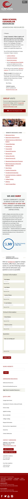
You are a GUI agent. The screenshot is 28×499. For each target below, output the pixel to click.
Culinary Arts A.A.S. (10, 156)
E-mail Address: (8, 303)
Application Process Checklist (16, 62)
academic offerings (11, 55)
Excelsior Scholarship (11, 170)
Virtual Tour (5, 429)
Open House (9, 168)
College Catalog (10, 179)
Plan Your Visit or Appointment (9, 426)
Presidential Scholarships (12, 172)
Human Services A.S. (10, 158)
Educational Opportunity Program (14, 161)
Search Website (8, 366)
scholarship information (12, 58)
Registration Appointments (12, 137)
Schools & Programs (11, 151)
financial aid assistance (12, 60)
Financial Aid (9, 149)
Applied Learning (7, 411)
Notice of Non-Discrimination (6, 479)
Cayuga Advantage (10, 144)
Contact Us (11, 262)
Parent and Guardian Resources (10, 386)
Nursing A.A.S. (9, 153)
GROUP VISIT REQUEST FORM (14, 110)
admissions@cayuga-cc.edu (10, 106)
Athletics (8, 181)
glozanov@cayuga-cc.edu (11, 89)
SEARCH (6, 372)
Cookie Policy (10, 478)
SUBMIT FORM (7, 357)
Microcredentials (7, 415)
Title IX (22, 478)
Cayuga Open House (7, 400)
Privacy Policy (3, 478)
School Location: (8, 324)
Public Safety (16, 478)
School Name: (7, 317)
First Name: (7, 279)
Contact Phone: (8, 295)
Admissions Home (10, 135)
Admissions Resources (8, 382)
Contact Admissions (7, 433)
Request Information (7, 422)
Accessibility (16, 479)
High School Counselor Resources (11, 390)
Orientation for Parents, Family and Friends (12, 404)
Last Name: (7, 287)
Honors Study (6, 407)
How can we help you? (9, 338)
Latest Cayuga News (11, 184)
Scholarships (9, 146)
